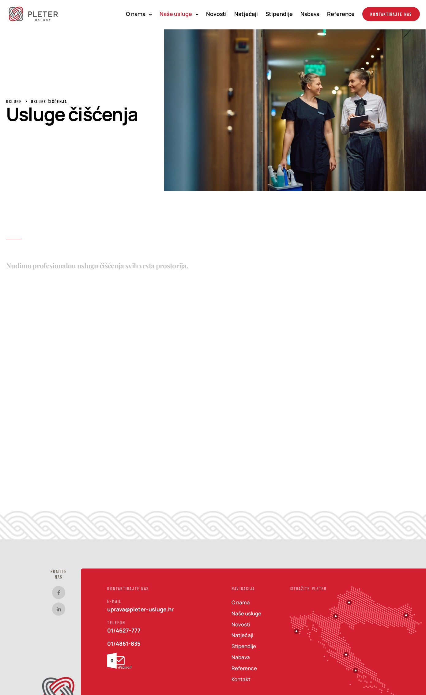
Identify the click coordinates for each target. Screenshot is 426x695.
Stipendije (279, 13)
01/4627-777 (124, 630)
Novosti (216, 13)
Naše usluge (179, 13)
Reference (341, 13)
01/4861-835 (124, 643)
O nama (139, 13)
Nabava (309, 13)
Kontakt (241, 679)
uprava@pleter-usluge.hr (140, 609)
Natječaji (246, 13)
